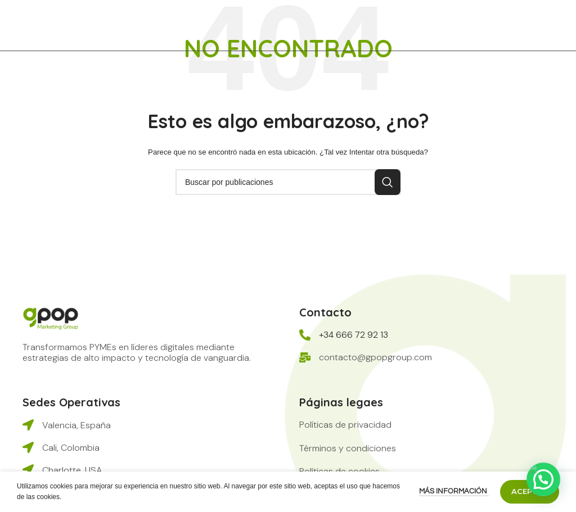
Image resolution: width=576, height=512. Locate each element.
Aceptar (529, 491)
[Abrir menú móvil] (562, 25)
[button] (345, 424)
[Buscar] (288, 182)
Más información (454, 491)
